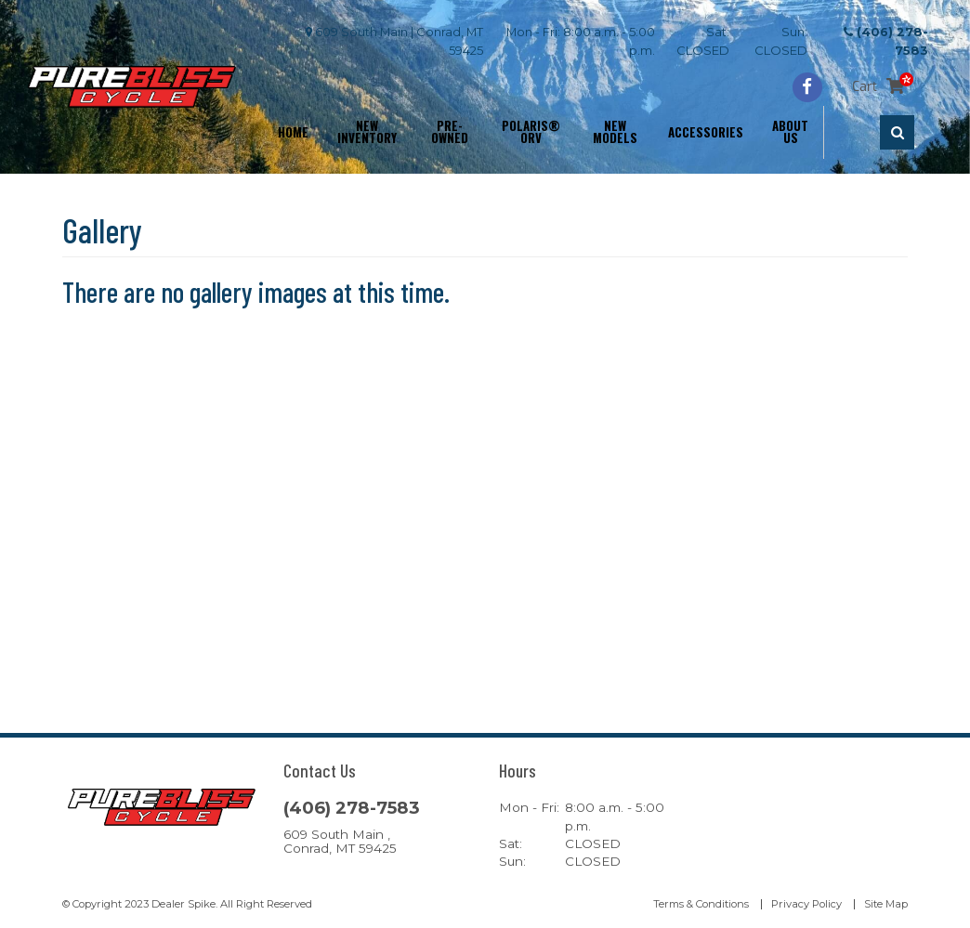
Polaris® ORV (531, 131)
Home (293, 132)
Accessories (705, 132)
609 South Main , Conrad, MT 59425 (340, 841)
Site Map (886, 903)
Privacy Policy (806, 903)
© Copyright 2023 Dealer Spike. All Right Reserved (187, 903)
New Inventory (367, 131)
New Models (615, 131)
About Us (790, 131)
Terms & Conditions (701, 903)
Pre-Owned (449, 131)
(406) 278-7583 (351, 807)
